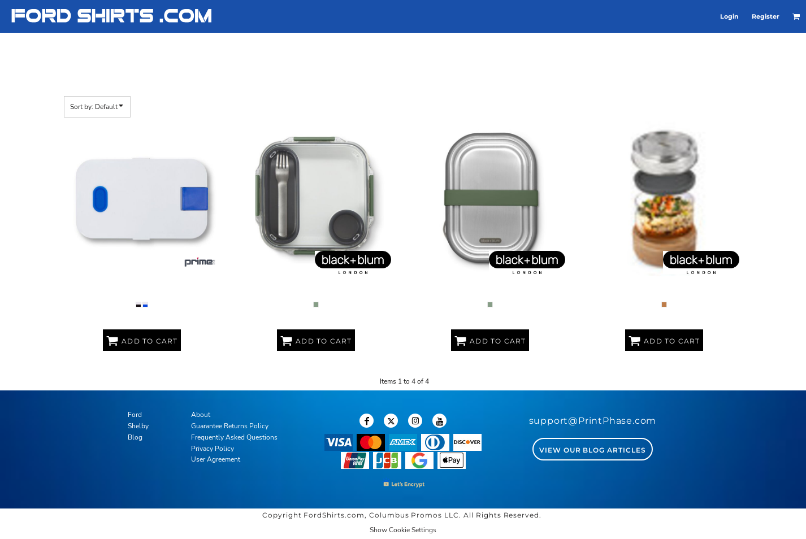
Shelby (138, 426)
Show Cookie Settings (403, 529)
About (200, 414)
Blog (135, 437)
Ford (135, 414)
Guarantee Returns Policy (229, 426)
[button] (796, 16)
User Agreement (215, 459)
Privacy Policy (212, 448)
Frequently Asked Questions (234, 437)
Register (765, 16)
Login (729, 16)
